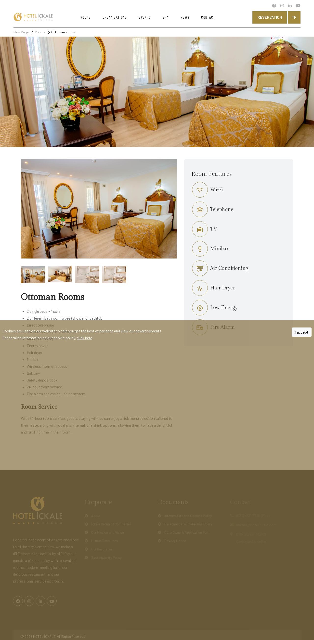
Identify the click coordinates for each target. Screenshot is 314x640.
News (185, 17)
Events (145, 17)
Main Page (21, 32)
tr (294, 17)
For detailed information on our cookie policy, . (47, 337)
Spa (166, 17)
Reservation (270, 17)
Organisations (115, 17)
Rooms (85, 17)
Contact (208, 17)
